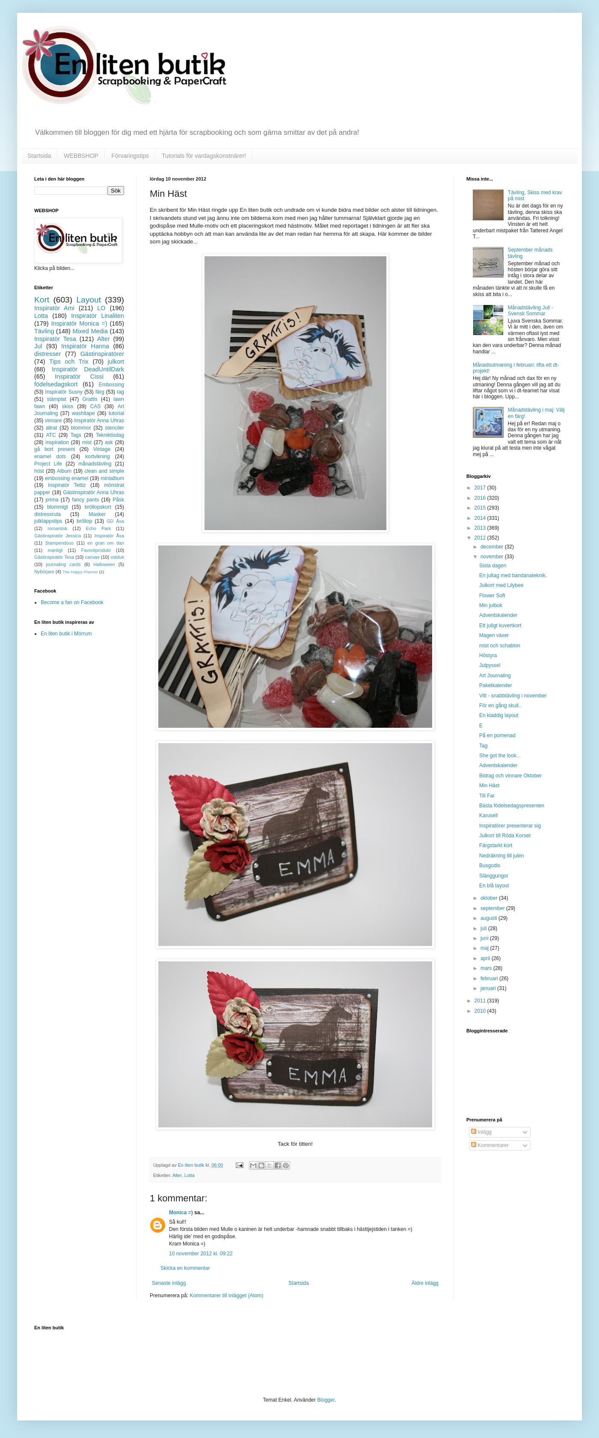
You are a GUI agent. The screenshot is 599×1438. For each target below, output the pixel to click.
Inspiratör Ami (54, 308)
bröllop (84, 521)
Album (64, 471)
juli (484, 928)
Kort (41, 299)
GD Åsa (115, 521)
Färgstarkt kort (495, 845)
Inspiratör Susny (64, 392)
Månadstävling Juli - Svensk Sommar (530, 311)
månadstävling (94, 464)
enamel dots (50, 457)
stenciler (114, 428)
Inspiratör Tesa (55, 338)
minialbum (112, 478)
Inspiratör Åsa (109, 535)
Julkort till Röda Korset (505, 836)
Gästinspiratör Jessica (57, 535)
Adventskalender (498, 615)
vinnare (53, 421)
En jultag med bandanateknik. (513, 575)
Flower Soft (492, 596)
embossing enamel (66, 478)
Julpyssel (489, 665)
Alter (177, 1175)
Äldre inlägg (425, 1283)
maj (485, 948)
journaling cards (63, 564)
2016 (480, 498)
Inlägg (481, 1132)
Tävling (44, 331)
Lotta (189, 1175)
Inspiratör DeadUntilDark (88, 369)
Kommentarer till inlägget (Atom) (226, 1296)
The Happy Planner (80, 571)
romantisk (57, 528)
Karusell (488, 815)
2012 (480, 538)
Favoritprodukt (96, 550)
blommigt (57, 507)
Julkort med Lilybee (501, 585)
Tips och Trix (69, 361)
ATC (51, 435)
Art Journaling (495, 676)
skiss (68, 406)
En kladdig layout (498, 715)
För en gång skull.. (500, 706)
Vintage (101, 449)
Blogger (326, 1400)
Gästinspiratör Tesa (54, 557)
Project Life (48, 464)
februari (489, 978)
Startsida (39, 155)
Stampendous (59, 543)
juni (485, 938)
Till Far (487, 796)
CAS (95, 406)
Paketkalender (495, 685)
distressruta (47, 514)
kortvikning (97, 457)
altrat (51, 428)
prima (52, 500)
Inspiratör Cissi (79, 376)
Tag (483, 746)
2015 (480, 508)
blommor (81, 428)
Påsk (118, 500)
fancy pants (85, 500)
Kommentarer (490, 1145)
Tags (76, 435)
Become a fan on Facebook (72, 602)
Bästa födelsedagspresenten (511, 806)
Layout (88, 299)
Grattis (89, 399)
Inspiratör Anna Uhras (99, 421)
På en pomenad (497, 735)
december (492, 547)
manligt (54, 550)
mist (87, 442)
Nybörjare (44, 571)
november (492, 557)
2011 (480, 1001)
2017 (480, 488)
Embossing (111, 385)
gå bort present (54, 449)
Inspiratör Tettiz (67, 485)
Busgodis (489, 866)
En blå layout (494, 886)
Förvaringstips (130, 155)
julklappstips (48, 521)
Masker (97, 514)
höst (39, 471)
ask (109, 442)
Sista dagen (492, 566)
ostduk (117, 557)
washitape (83, 413)
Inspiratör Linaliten (97, 315)
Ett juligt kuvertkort (500, 626)
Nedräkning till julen (501, 856)
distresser (47, 353)
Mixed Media (89, 331)
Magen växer (494, 635)
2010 (480, 1011)
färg (99, 392)
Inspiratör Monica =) (79, 323)
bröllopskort (98, 507)
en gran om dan (105, 543)
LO (101, 308)
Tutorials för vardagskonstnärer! (204, 155)
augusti (489, 918)
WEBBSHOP (81, 155)
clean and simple (104, 471)
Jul (38, 346)
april (486, 958)
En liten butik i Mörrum (66, 634)
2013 (480, 528)
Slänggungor (493, 876)
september (493, 908)
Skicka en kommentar (185, 1268)
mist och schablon (499, 646)
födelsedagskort (56, 384)
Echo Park (98, 528)
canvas (92, 557)
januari (488, 988)
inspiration (57, 442)
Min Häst (489, 786)
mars (486, 968)
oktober (489, 898)
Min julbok (490, 605)
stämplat (56, 399)
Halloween (104, 564)
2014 (480, 518)
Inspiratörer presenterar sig (510, 826)
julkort (116, 361)
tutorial (116, 413)
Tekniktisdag (110, 435)
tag (120, 392)
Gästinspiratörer (102, 353)
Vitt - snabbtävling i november (513, 696)
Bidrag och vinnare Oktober (510, 776)
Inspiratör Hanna (85, 346)
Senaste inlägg (169, 1283)
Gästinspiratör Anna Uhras (93, 492)
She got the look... (500, 756)
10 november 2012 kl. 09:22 (201, 1254)
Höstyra (488, 655)
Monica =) (181, 1213)
